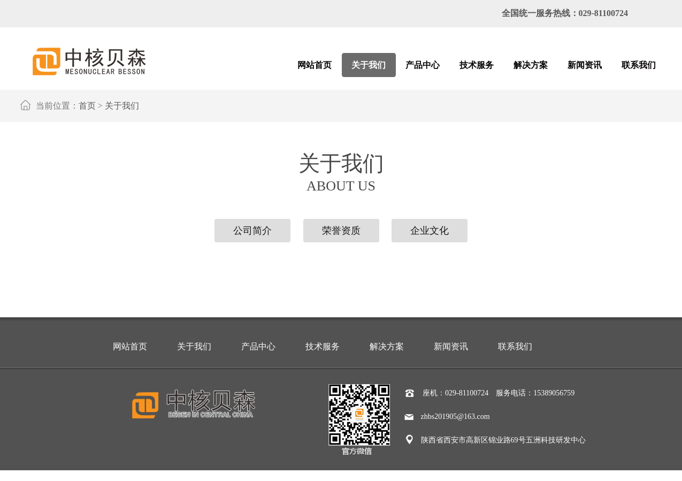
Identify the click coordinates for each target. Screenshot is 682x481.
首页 (87, 105)
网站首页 (130, 346)
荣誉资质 (341, 230)
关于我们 (122, 105)
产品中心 (258, 346)
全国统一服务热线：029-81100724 (565, 13)
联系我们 (515, 346)
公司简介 (252, 230)
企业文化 (429, 230)
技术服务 (322, 346)
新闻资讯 (451, 346)
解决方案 (387, 346)
